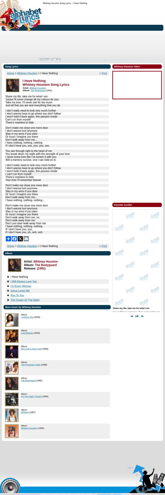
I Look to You (27, 317)
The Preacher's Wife (30, 364)
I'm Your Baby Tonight (31, 396)
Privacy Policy (105, 494)
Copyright (117, 494)
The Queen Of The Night (25, 300)
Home (10, 73)
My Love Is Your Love (31, 349)
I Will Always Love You (24, 281)
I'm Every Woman (21, 286)
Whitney (25, 412)
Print (104, 73)
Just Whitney (27, 333)
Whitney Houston (27, 73)
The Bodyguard (38, 90)
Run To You (17, 295)
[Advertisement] (90, 31)
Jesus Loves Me (20, 290)
